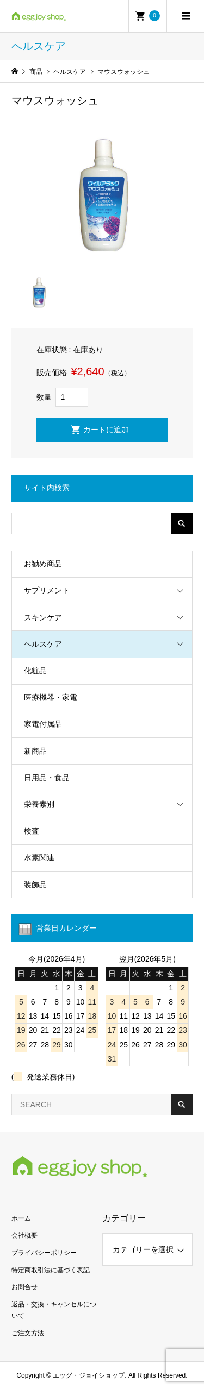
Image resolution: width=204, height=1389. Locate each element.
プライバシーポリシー (44, 1253)
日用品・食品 (47, 777)
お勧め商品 (43, 563)
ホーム (21, 1218)
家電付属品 (43, 723)
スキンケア (43, 617)
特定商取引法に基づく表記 (50, 1270)
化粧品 (35, 670)
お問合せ (24, 1287)
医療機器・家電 (50, 697)
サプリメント (47, 590)
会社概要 (24, 1235)
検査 (31, 830)
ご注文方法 (27, 1333)
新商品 (35, 751)
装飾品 (35, 884)
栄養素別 (39, 804)
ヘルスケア (43, 644)
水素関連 (39, 857)
